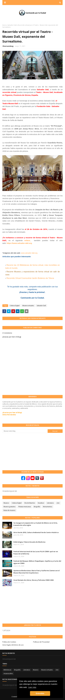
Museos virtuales (28, 306)
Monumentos (47, 507)
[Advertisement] (20, 451)
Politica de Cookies (9, 642)
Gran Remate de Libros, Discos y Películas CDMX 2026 (33, 580)
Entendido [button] (40, 693)
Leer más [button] (32, 687)
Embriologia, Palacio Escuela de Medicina (29, 542)
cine (58, 503)
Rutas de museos (9, 510)
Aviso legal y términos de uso (13, 645)
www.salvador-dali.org (29, 253)
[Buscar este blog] (25, 431)
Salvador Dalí (11, 25)
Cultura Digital (14, 306)
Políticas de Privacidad (41, 642)
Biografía (37, 507)
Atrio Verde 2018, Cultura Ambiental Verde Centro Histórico (36, 532)
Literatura (50, 503)
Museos (6, 503)
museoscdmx (8, 673)
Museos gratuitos (9, 507)
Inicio (4, 25)
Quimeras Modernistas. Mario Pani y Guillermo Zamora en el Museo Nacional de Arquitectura (36, 571)
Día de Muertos (29, 503)
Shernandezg (8, 46)
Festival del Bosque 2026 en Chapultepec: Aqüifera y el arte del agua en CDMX (37, 562)
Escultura (41, 503)
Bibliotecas (7, 670)
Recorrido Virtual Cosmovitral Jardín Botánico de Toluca (30, 278)
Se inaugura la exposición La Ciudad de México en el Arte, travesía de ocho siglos (35, 524)
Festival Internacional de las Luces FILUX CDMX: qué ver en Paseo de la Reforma (35, 552)
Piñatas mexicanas (24, 507)
